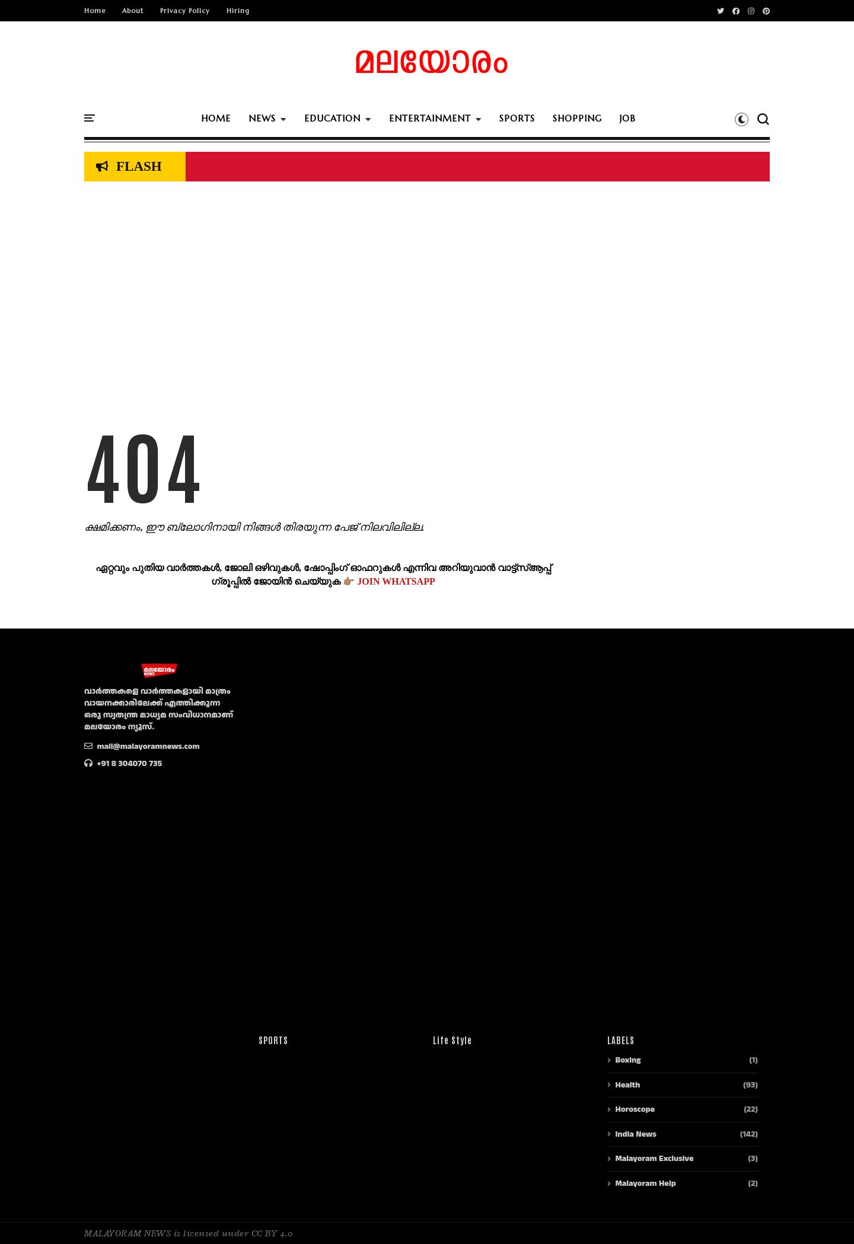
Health (627, 1085)
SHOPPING (577, 118)
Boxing (627, 1060)
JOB (628, 118)
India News (635, 1134)
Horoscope (635, 1109)
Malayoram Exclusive (654, 1159)
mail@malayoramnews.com (142, 746)
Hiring (238, 11)
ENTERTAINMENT (430, 118)
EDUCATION (332, 118)
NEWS (262, 118)
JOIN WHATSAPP (396, 581)
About (133, 11)
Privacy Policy (185, 11)
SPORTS (517, 118)
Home (95, 11)
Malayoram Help (645, 1183)
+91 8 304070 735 (123, 764)
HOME (216, 118)
